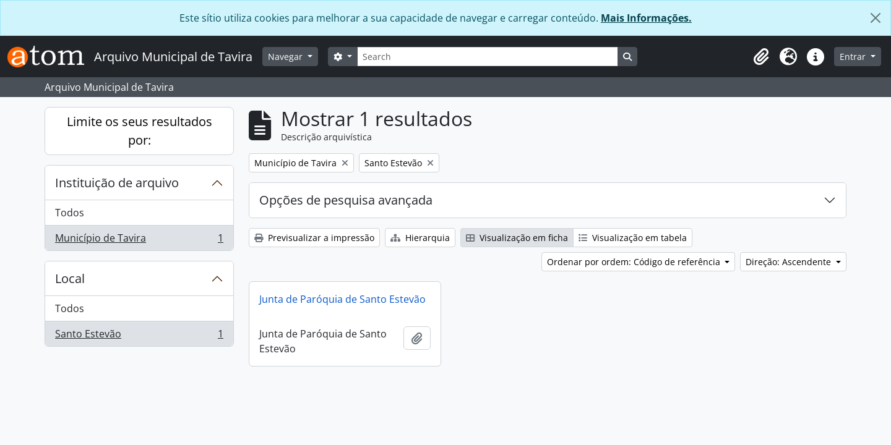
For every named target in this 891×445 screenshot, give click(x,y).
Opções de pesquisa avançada (346, 200)
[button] (761, 56)
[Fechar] (875, 18)
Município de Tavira (138, 240)
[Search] (487, 56)
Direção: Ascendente (789, 262)
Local (70, 278)
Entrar (854, 56)
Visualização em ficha (517, 238)
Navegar (286, 56)
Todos (69, 212)
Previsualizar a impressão (314, 238)
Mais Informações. (646, 18)
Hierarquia (420, 238)
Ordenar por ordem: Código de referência (635, 262)
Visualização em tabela (633, 238)
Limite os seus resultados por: (139, 130)
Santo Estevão (138, 336)
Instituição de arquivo (117, 182)
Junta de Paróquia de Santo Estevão (342, 299)
